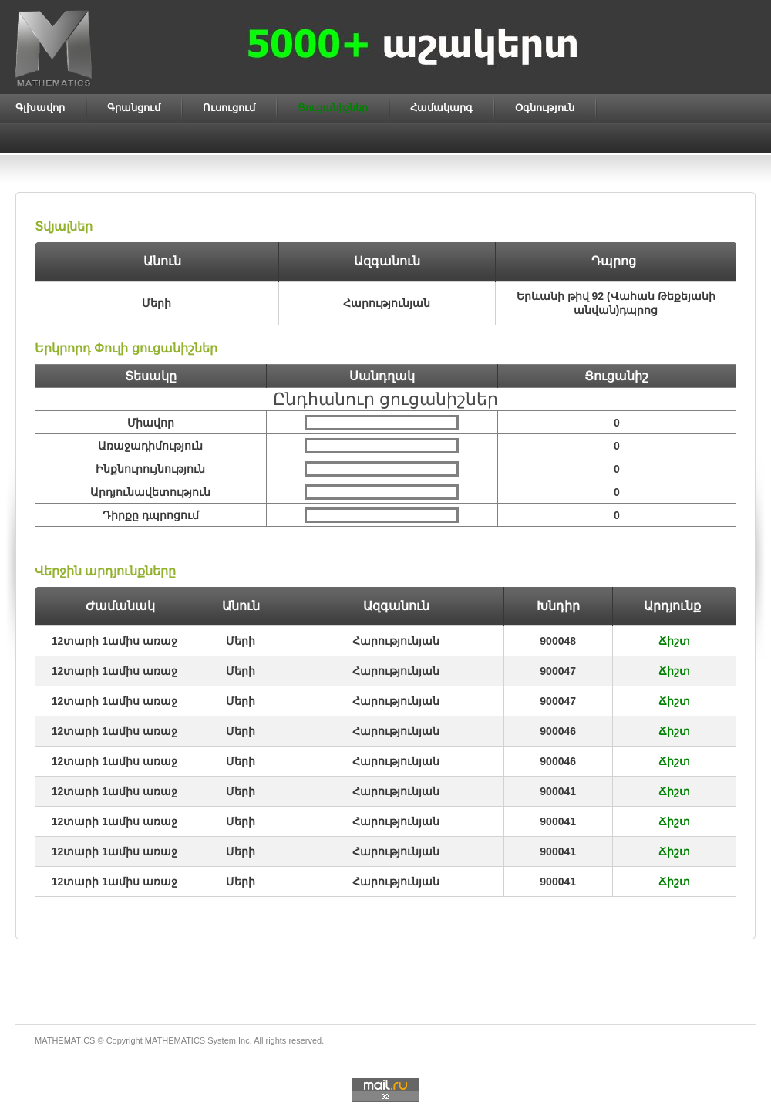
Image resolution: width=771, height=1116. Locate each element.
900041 (558, 791)
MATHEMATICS (175, 1040)
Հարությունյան (395, 641)
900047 (558, 671)
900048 (558, 641)
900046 (558, 731)
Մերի (240, 641)
